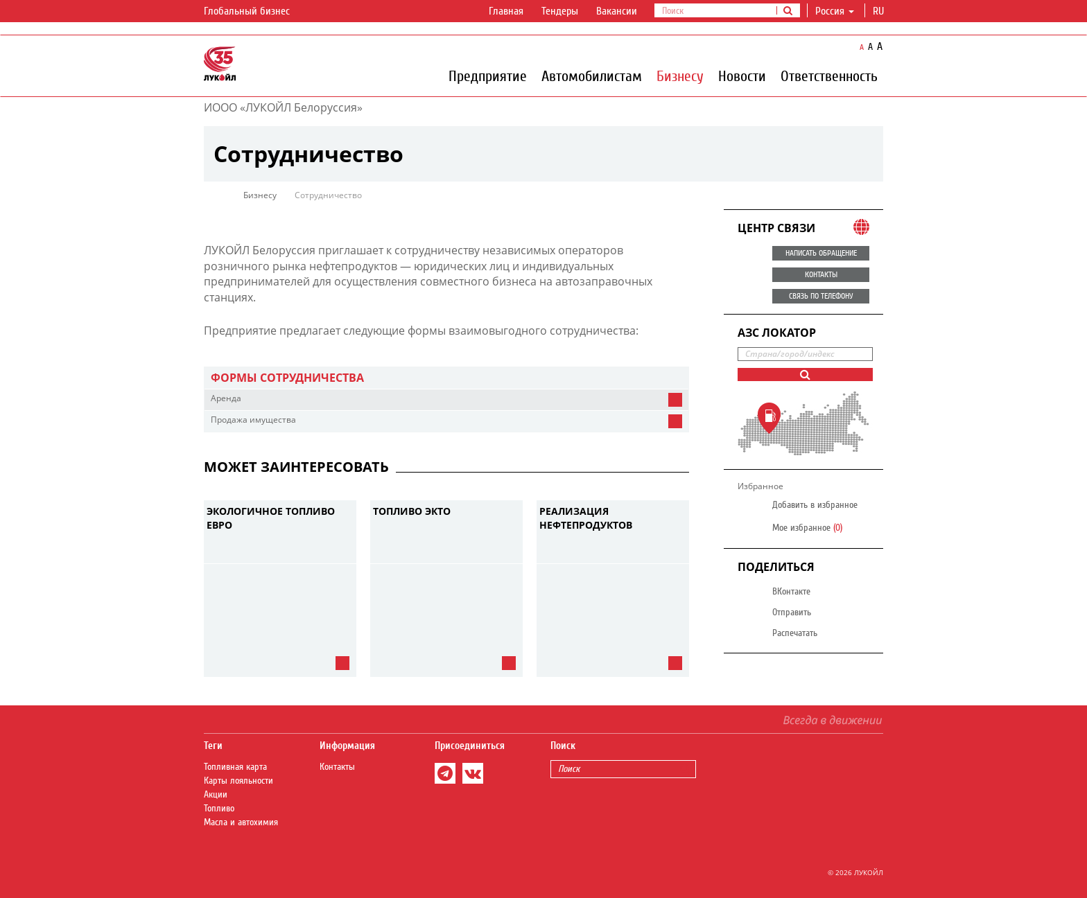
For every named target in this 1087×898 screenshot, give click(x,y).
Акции (215, 794)
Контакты (337, 767)
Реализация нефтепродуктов (585, 517)
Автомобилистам (591, 75)
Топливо (219, 808)
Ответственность (829, 75)
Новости (742, 75)
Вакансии (616, 11)
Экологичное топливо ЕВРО (271, 517)
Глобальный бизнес (255, 12)
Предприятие (488, 75)
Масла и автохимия (241, 822)
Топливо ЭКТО (412, 511)
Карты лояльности (238, 780)
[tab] (446, 378)
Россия (834, 11)
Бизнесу (680, 75)
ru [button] (880, 11)
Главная (506, 11)
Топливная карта (235, 767)
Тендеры (559, 11)
